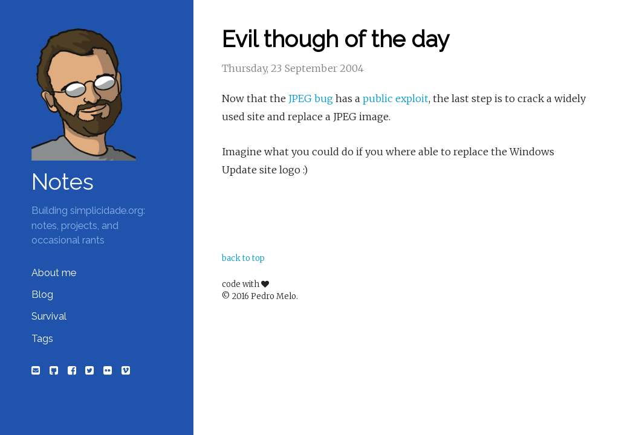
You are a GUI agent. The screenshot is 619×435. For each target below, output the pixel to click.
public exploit (396, 98)
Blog (42, 294)
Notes (62, 182)
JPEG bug (310, 98)
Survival (48, 316)
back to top (243, 258)
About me (53, 273)
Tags (42, 338)
